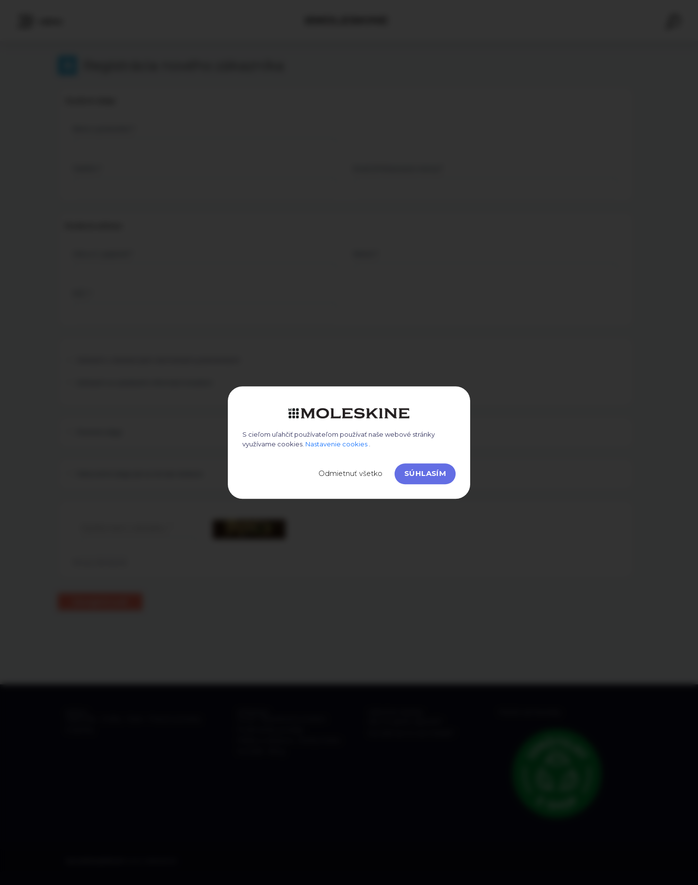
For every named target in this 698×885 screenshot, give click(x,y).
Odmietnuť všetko (350, 473)
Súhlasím (425, 473)
